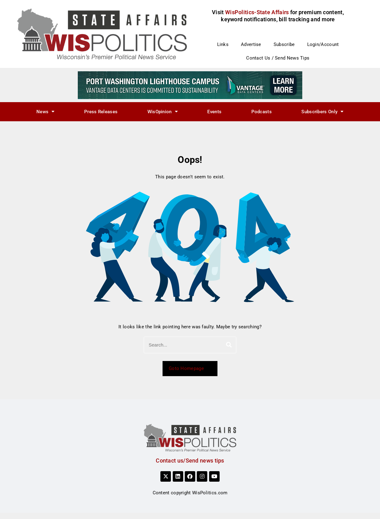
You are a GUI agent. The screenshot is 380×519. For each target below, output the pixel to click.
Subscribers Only (322, 111)
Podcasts (261, 111)
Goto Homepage (190, 368)
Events (214, 111)
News (45, 111)
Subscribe (284, 44)
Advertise (251, 44)
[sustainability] (190, 85)
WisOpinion (162, 111)
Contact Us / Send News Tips (277, 58)
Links (223, 44)
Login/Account (323, 44)
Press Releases (101, 111)
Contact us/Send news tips (190, 460)
